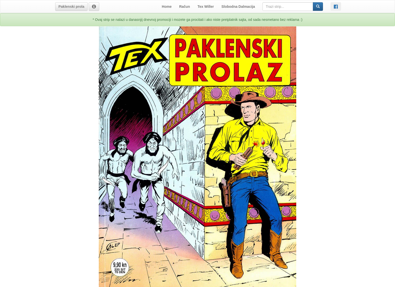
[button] (71, 6)
